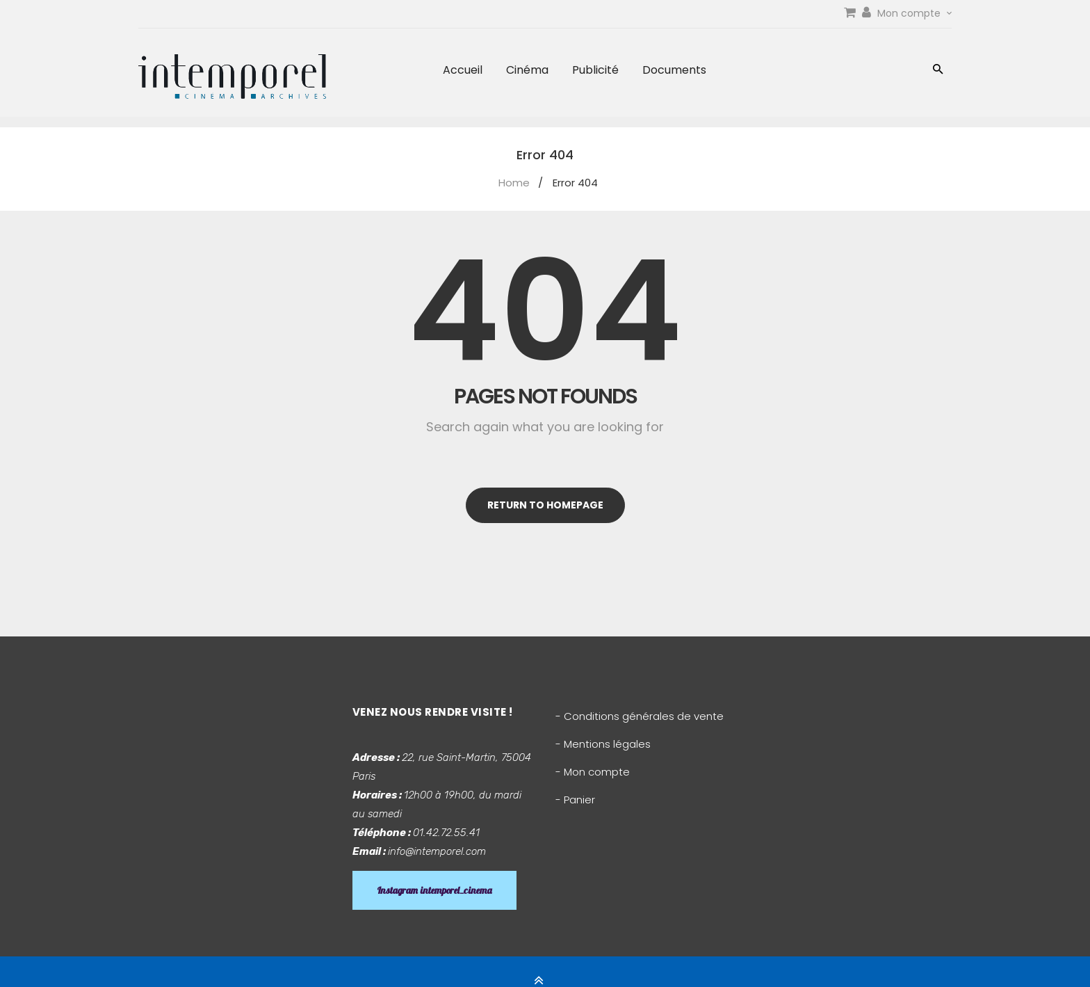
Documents (674, 70)
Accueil (462, 70)
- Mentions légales (603, 744)
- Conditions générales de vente (639, 716)
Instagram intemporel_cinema (434, 890)
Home (514, 182)
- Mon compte (592, 771)
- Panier (575, 799)
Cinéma (527, 70)
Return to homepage (545, 505)
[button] (938, 70)
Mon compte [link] (914, 13)
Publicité (595, 70)
